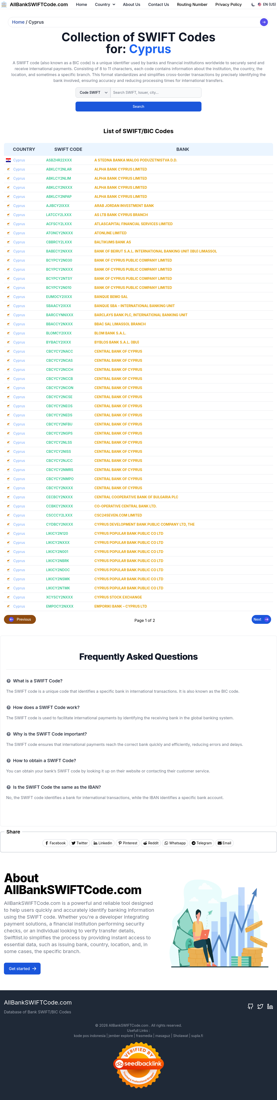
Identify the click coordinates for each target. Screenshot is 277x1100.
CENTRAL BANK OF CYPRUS (118, 351)
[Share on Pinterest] (128, 843)
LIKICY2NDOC (58, 570)
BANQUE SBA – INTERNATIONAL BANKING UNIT (134, 306)
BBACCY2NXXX (59, 324)
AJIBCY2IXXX (58, 206)
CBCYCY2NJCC (59, 460)
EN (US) (267, 4)
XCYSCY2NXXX (59, 597)
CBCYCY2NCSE (59, 397)
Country (105, 4)
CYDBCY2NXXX (59, 524)
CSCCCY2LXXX (59, 515)
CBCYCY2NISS (58, 451)
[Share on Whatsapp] (175, 843)
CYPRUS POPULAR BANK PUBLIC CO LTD (128, 533)
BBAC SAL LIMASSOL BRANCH (120, 324)
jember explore (121, 1036)
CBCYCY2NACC (59, 351)
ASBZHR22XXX (59, 160)
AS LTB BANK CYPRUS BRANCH (121, 215)
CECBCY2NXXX (59, 497)
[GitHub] (250, 1006)
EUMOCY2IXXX (59, 297)
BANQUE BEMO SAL (111, 297)
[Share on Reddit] (151, 843)
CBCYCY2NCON (60, 388)
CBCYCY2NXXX (59, 488)
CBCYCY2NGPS (59, 433)
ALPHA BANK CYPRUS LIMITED (120, 169)
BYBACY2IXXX (58, 342)
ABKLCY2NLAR (59, 169)
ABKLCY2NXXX (59, 187)
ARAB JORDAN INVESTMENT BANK (124, 206)
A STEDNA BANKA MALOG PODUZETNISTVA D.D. (135, 160)
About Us (131, 4)
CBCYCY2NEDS (59, 415)
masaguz (162, 1036)
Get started (23, 968)
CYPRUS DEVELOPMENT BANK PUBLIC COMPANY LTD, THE (144, 524)
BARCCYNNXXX (60, 315)
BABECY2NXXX (59, 251)
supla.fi (197, 1036)
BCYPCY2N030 (59, 260)
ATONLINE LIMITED (110, 233)
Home (81, 4)
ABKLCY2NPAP (59, 196)
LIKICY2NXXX (58, 542)
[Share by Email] (224, 843)
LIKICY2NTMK (58, 588)
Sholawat (180, 1036)
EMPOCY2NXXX (60, 606)
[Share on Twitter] (79, 843)
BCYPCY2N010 (59, 287)
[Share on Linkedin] (102, 843)
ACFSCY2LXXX (59, 224)
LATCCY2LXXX (59, 215)
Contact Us (158, 4)
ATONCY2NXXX (59, 233)
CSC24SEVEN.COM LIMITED (118, 515)
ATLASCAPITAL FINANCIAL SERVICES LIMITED (133, 224)
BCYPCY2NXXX (59, 269)
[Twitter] (260, 1006)
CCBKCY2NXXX (59, 506)
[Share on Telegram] (201, 843)
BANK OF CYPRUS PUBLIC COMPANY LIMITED (133, 260)
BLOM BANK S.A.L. (110, 333)
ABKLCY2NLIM (58, 178)
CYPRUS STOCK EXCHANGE (118, 597)
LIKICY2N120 (57, 533)
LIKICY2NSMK (58, 579)
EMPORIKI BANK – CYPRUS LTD (120, 606)
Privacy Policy (228, 4)
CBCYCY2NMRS (59, 470)
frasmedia (144, 1036)
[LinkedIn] (270, 1006)
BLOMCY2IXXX (59, 333)
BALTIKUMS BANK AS (112, 242)
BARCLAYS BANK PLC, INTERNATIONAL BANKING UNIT (141, 315)
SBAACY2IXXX (58, 306)
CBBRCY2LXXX (59, 242)
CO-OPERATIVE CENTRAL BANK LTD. (125, 506)
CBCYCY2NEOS (59, 406)
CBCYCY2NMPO (60, 479)
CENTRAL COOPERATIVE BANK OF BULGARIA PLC (136, 497)
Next (261, 619)
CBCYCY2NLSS (59, 442)
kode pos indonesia (90, 1036)
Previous (20, 619)
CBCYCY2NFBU (59, 424)
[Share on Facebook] (55, 843)
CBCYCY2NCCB (59, 379)
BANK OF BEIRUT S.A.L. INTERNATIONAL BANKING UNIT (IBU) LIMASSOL (155, 251)
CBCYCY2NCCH (59, 369)
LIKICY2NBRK (57, 561)
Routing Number (192, 4)
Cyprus (19, 160)
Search (138, 106)
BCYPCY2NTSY (59, 278)
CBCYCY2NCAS (59, 360)
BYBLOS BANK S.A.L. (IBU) (116, 342)
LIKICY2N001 (57, 552)
